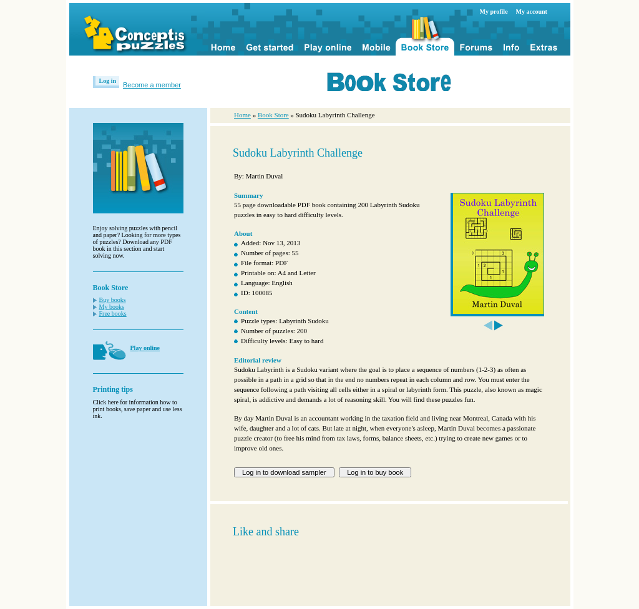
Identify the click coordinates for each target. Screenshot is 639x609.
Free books (113, 313)
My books (111, 306)
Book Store (273, 115)
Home (242, 115)
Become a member (152, 85)
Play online (145, 347)
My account (531, 11)
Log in (108, 80)
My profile (494, 11)
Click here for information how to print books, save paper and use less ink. (137, 409)
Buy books (112, 299)
